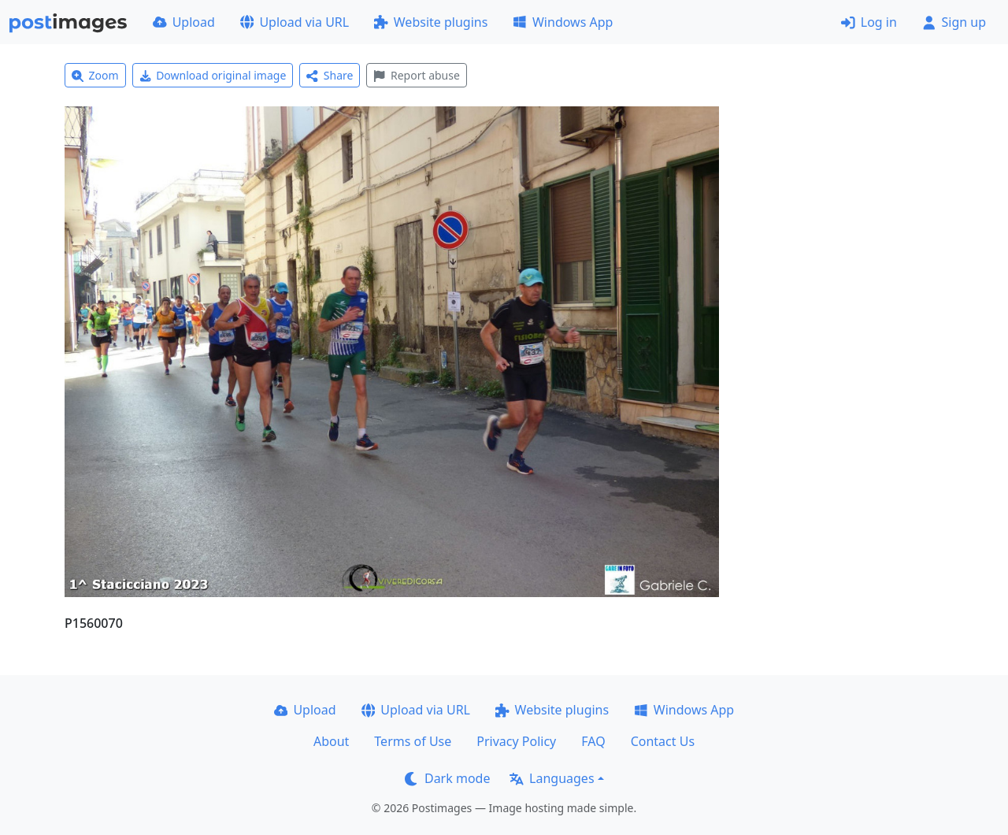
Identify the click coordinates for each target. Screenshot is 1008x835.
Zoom (95, 75)
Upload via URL (294, 22)
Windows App (563, 22)
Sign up (954, 22)
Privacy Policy (516, 741)
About (331, 741)
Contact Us (663, 741)
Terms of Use (412, 741)
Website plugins (430, 22)
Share (329, 75)
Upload (184, 22)
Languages (552, 778)
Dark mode (447, 778)
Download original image (213, 75)
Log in (869, 22)
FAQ (593, 741)
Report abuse (416, 75)
